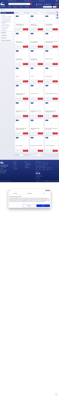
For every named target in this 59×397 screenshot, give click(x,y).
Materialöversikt (28, 164)
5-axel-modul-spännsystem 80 (6, 19)
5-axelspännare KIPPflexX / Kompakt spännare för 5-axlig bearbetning (6, 22)
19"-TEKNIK (3, 15)
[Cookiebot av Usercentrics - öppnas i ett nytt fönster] (46, 190)
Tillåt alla (43, 205)
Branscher (27, 6)
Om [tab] (43, 193)
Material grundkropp (6, 40)
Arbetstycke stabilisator (5, 24)
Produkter (2, 6)
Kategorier (3, 12)
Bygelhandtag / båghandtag (5, 25)
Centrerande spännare (4, 28)
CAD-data (26, 166)
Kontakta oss (27, 167)
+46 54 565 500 (3, 170)
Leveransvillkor (27, 163)
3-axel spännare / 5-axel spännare (6, 16)
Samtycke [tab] (15, 193)
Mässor (15, 164)
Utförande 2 (4, 35)
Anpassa (29, 205)
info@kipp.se (3, 172)
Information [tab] (29, 193)
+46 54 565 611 (3, 171)
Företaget (15, 6)
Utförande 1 (4, 37)
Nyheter (15, 163)
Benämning (3, 32)
